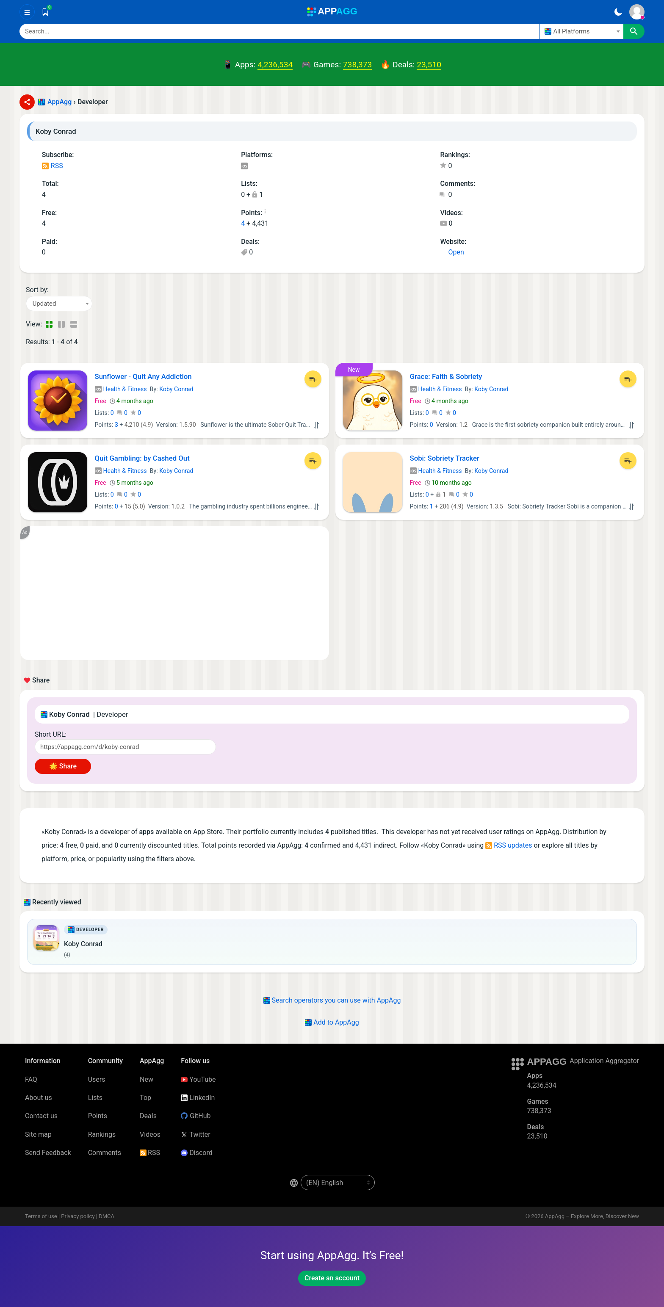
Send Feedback (48, 1153)
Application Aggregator (604, 1061)
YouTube (198, 1079)
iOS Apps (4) (244, 166)
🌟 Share (63, 766)
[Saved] (45, 11)
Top (145, 1098)
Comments (104, 1153)
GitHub (195, 1116)
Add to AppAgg (332, 1022)
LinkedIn (198, 1098)
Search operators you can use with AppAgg (332, 1000)
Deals (148, 1116)
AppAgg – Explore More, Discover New (592, 1216)
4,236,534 (275, 64)
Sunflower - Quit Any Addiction (143, 376)
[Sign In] (637, 11)
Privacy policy (77, 1216)
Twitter (195, 1134)
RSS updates (508, 845)
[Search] (279, 31)
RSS (52, 166)
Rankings (102, 1134)
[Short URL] (125, 746)
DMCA (106, 1216)
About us (38, 1098)
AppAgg (59, 102)
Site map (38, 1134)
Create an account (332, 1278)
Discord (196, 1153)
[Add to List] (312, 378)
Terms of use (41, 1216)
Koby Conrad (176, 389)
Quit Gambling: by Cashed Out (142, 458)
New (146, 1079)
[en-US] (338, 1182)
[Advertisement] (174, 593)
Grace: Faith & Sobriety (446, 376)
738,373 (357, 64)
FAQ (31, 1079)
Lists (95, 1098)
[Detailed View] (61, 324)
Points (97, 1116)
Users (96, 1079)
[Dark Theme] (618, 11)
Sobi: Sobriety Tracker (444, 458)
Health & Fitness (121, 389)
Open (452, 252)
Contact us (41, 1116)
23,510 (429, 64)
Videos (150, 1134)
